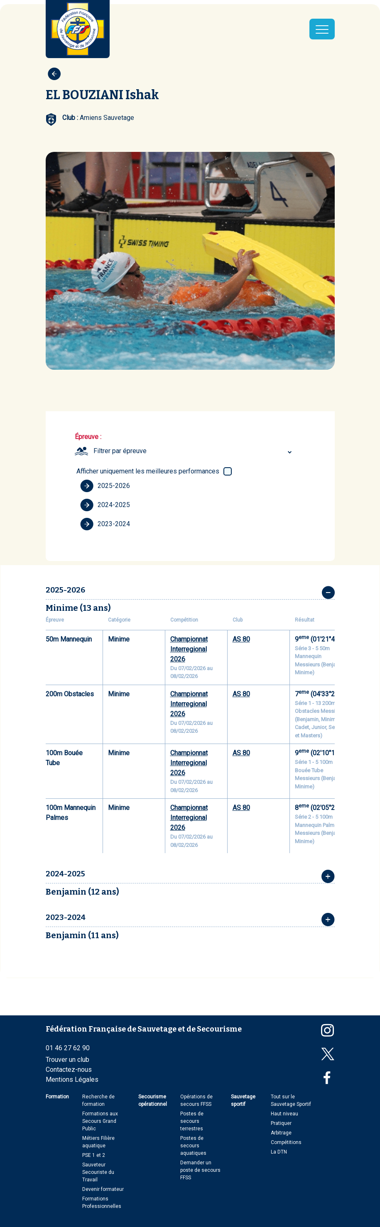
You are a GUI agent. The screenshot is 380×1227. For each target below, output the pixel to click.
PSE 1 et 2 (93, 1155)
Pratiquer (281, 1123)
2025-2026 (105, 486)
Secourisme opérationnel (152, 1100)
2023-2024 (105, 524)
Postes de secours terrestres (191, 1121)
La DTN (279, 1152)
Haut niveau (284, 1114)
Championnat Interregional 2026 (189, 649)
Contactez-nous (69, 1069)
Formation (57, 1097)
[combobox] (193, 451)
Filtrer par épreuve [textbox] (120, 451)
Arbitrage (281, 1133)
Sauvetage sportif (243, 1100)
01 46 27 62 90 (68, 1048)
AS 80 (241, 639)
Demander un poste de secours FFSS (200, 1170)
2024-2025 (105, 505)
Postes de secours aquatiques (193, 1145)
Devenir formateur (103, 1189)
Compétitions (286, 1142)
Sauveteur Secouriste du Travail (98, 1172)
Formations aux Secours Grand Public (100, 1121)
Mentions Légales (72, 1079)
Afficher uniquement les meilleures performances (147, 471)
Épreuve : (88, 437)
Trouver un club (67, 1060)
